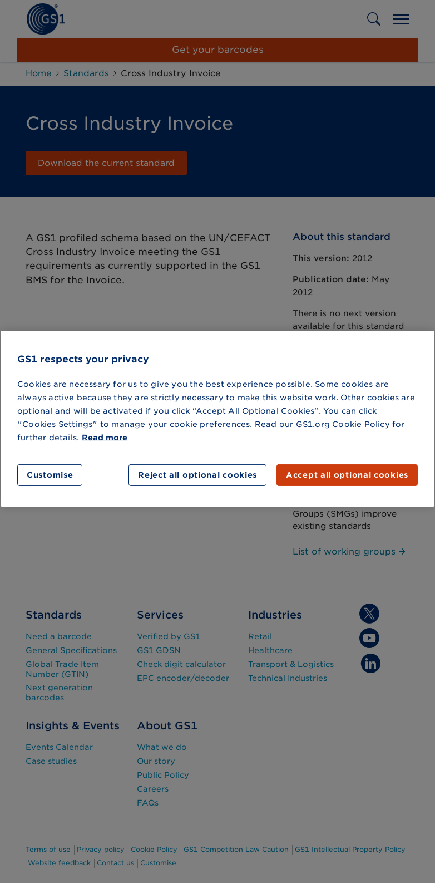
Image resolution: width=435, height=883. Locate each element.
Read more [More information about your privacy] (104, 437)
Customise (50, 474)
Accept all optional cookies (347, 474)
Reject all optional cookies (197, 474)
